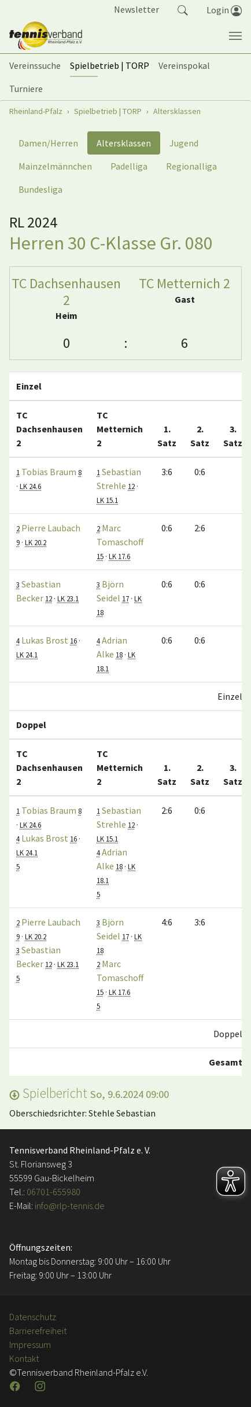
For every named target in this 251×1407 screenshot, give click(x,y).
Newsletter (136, 9)
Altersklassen (124, 143)
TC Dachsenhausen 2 (66, 291)
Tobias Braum (48, 471)
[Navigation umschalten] (235, 36)
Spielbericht (89, 1093)
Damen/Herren (48, 143)
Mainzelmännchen (55, 166)
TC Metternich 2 (184, 283)
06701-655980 (53, 1191)
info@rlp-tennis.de (69, 1205)
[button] (182, 9)
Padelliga (128, 166)
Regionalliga (191, 166)
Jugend (183, 143)
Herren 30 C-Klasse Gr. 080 (111, 243)
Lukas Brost (44, 640)
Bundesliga (40, 189)
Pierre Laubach (50, 528)
